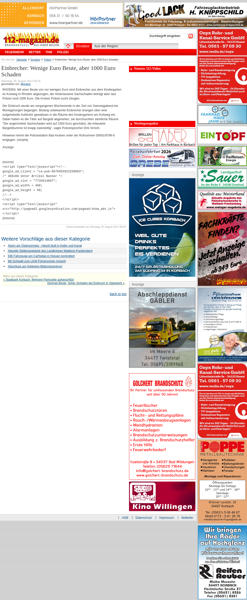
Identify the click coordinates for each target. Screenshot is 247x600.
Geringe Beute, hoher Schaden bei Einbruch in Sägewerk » (86, 283)
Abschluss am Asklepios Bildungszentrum (35, 266)
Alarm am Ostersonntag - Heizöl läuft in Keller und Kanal (45, 245)
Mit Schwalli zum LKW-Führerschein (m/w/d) (37, 261)
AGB (125, 517)
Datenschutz (144, 517)
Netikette (187, 517)
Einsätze (35, 59)
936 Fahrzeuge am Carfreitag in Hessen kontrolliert (41, 256)
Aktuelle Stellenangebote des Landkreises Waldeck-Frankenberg (50, 251)
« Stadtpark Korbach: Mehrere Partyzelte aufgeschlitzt (38, 279)
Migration (26, 84)
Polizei (47, 59)
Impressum (166, 517)
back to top (118, 294)
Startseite (21, 59)
